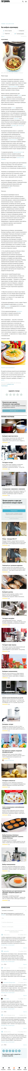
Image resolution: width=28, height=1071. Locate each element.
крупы (19, 95)
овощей (3, 159)
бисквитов (20, 152)
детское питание (13, 86)
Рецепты (9, 1068)
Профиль (25, 1068)
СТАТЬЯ (3, 434)
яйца (24, 166)
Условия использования (14, 518)
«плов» (13, 107)
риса (9, 187)
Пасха (14, 1068)
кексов (15, 152)
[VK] (7, 1051)
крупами (16, 118)
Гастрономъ (3, 1068)
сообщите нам (10, 384)
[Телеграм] (3, 1051)
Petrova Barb (6, 998)
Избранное (19, 1068)
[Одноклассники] (10, 1051)
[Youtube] (16, 1051)
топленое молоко (12, 139)
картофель (14, 125)
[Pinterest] (13, 1051)
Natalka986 (6, 951)
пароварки (19, 311)
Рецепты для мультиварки (8, 367)
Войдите (3, 914)
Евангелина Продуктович (9, 982)
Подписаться (14, 510)
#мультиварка (4, 385)
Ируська (2, 36)
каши (4, 97)
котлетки (7, 306)
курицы (19, 157)
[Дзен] (19, 1051)
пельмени (20, 125)
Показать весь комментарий (7, 945)
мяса (22, 157)
